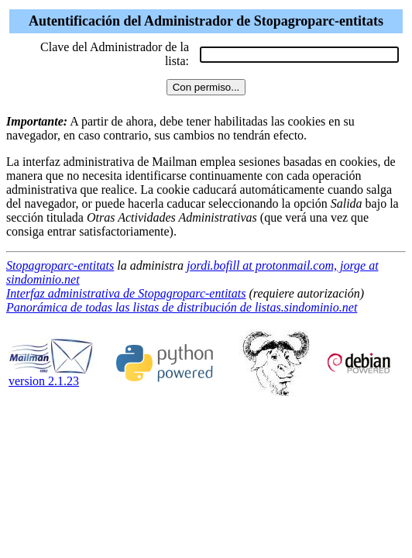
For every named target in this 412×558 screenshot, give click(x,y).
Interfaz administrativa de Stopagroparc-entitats (125, 293)
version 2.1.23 (51, 375)
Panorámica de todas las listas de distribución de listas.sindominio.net (181, 307)
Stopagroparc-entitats (60, 265)
